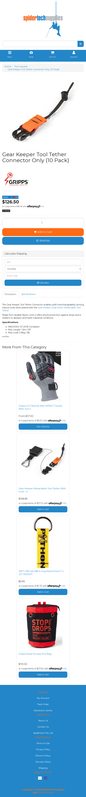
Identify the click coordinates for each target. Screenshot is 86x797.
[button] (43, 241)
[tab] (10, 294)
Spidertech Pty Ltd (43, 733)
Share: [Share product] (10, 197)
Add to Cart (43, 232)
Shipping (43, 768)
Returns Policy (43, 755)
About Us (43, 720)
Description (10, 294)
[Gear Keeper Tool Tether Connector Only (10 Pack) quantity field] (43, 222)
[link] (45, 778)
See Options (43, 426)
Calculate (43, 282)
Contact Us (43, 727)
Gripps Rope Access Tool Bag (35, 653)
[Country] (43, 269)
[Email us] (40, 778)
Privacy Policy (43, 749)
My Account (43, 698)
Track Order (43, 704)
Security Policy (43, 762)
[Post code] (43, 276)
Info (42, 206)
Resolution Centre (43, 710)
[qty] (43, 262)
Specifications (28, 294)
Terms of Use (43, 743)
